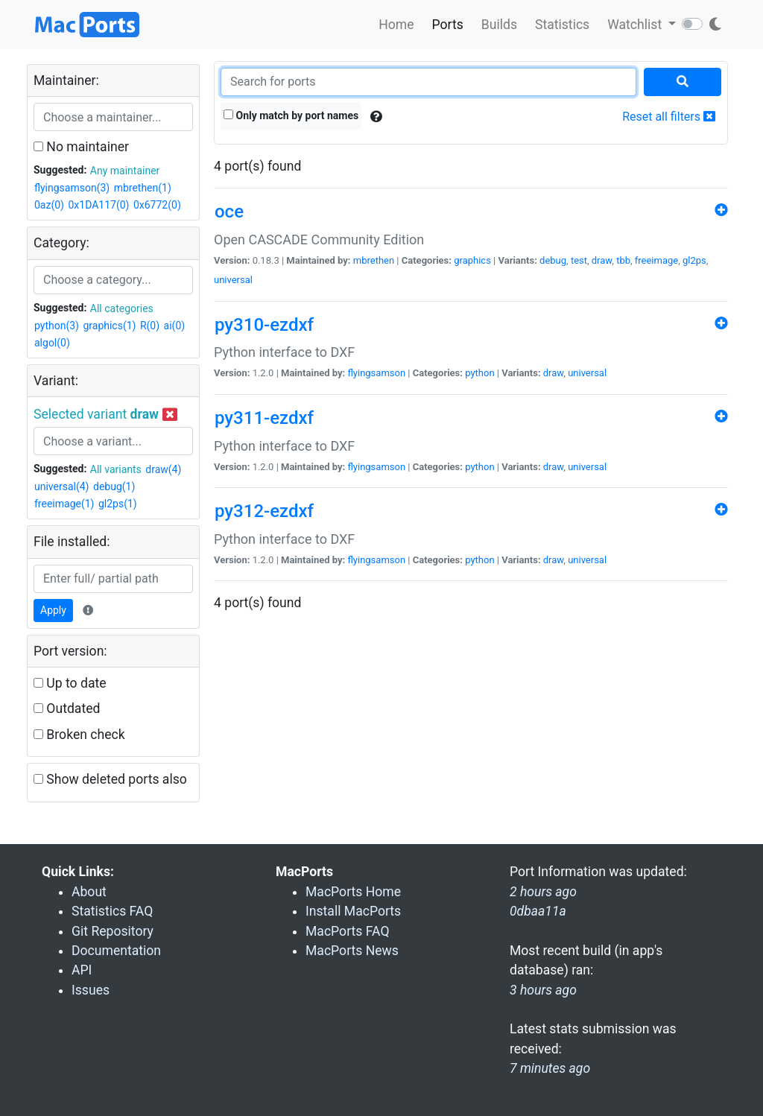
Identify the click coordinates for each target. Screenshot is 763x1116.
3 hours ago (543, 990)
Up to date (70, 683)
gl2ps (694, 260)
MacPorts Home (353, 891)
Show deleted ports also (110, 779)
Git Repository (112, 931)
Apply (53, 610)
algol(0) (52, 343)
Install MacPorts (353, 911)
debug (552, 260)
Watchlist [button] (636, 24)
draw (602, 260)
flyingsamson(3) (72, 188)
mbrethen (373, 260)
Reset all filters (668, 117)
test (579, 260)
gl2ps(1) (117, 504)
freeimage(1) (64, 504)
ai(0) (175, 326)
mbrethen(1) (142, 188)
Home (396, 24)
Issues (91, 990)
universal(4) (61, 486)
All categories (121, 308)
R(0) (149, 326)
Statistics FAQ (112, 911)
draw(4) (163, 469)
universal (233, 279)
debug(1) (114, 486)
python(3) (56, 326)
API (82, 970)
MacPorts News (352, 950)
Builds (499, 24)
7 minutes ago (550, 1068)
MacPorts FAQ (347, 931)
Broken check (79, 734)
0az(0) (49, 205)
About (89, 891)
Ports (447, 24)
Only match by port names (291, 115)
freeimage (656, 260)
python (479, 372)
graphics (472, 260)
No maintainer (81, 146)
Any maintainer (125, 171)
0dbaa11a (538, 911)
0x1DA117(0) (98, 205)
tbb (623, 260)
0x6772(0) (157, 205)
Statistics (562, 24)
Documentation (116, 950)
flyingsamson (376, 372)
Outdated (67, 708)
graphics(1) (109, 326)
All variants (116, 469)
